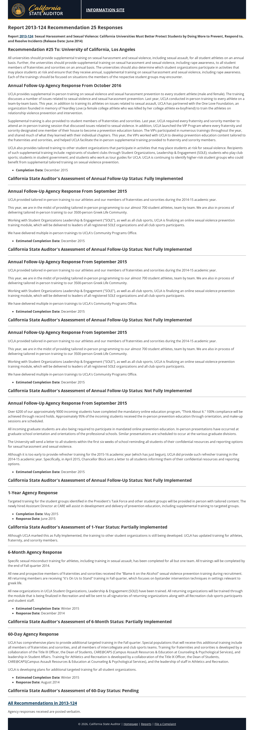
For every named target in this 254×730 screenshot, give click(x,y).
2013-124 (26, 36)
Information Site (105, 9)
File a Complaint (165, 724)
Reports (146, 724)
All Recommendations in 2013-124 (42, 703)
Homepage (131, 724)
